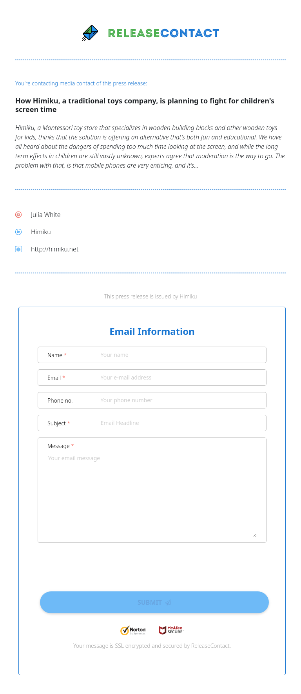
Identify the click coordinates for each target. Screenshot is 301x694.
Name (57, 355)
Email (56, 377)
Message (60, 446)
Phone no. (60, 400)
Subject (58, 423)
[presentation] (152, 564)
